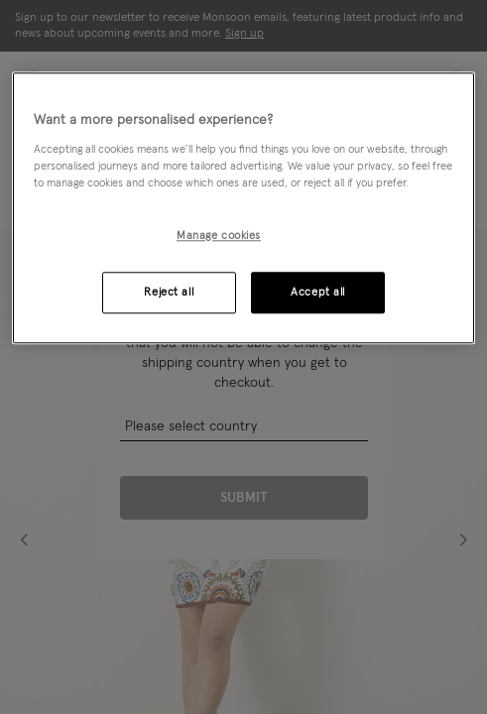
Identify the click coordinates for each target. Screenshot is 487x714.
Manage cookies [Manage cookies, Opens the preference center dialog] (219, 235)
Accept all (318, 292)
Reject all (168, 292)
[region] (243, 207)
